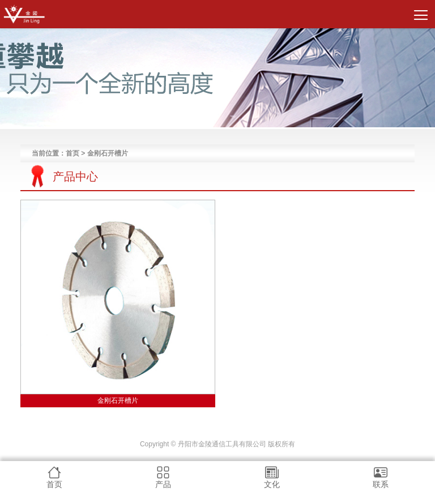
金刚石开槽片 (117, 400)
